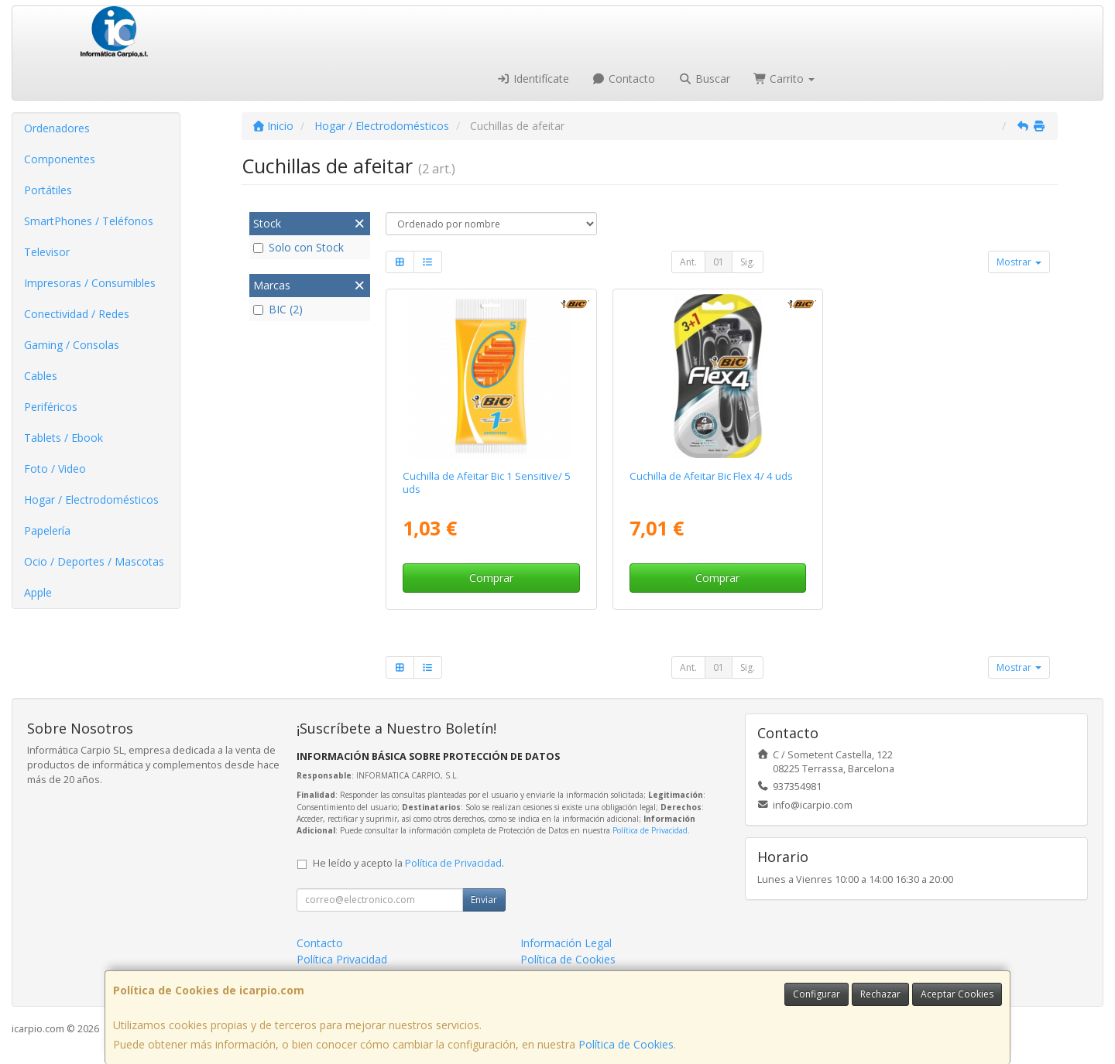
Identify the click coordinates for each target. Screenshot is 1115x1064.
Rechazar (880, 994)
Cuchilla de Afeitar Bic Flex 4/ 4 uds (711, 476)
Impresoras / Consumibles (90, 282)
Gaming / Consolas (71, 344)
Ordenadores (57, 128)
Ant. (688, 262)
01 (718, 262)
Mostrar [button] (1019, 262)
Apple (38, 592)
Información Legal (566, 943)
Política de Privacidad (650, 830)
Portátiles (48, 190)
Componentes (59, 159)
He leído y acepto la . (408, 863)
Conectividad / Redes (76, 313)
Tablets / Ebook (63, 437)
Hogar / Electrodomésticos (91, 499)
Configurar (816, 994)
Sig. (747, 262)
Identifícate (532, 78)
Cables (40, 375)
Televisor (47, 252)
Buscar (704, 78)
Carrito (784, 78)
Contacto (624, 78)
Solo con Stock (298, 247)
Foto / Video (55, 468)
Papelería (47, 530)
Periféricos (50, 406)
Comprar (491, 577)
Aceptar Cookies (957, 994)
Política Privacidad (342, 959)
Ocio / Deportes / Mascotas (94, 561)
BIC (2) (278, 309)
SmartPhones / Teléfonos (88, 221)
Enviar (484, 899)
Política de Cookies (626, 1044)
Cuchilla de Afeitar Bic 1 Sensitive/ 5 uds (487, 482)
